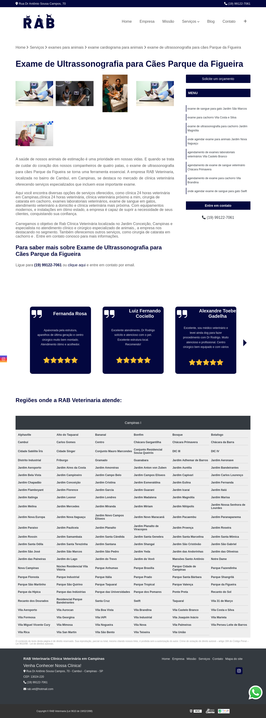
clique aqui (77, 265)
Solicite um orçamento (218, 79)
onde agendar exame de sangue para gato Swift (217, 191)
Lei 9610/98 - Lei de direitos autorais (34, 643)
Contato (229, 21)
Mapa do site (234, 659)
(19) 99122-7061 (237, 3)
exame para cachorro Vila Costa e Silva (212, 117)
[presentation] (26, 360)
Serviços (189, 21)
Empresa (147, 21)
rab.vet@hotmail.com (38, 689)
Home (127, 21)
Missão (168, 21)
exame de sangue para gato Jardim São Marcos (217, 108)
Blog (211, 21)
